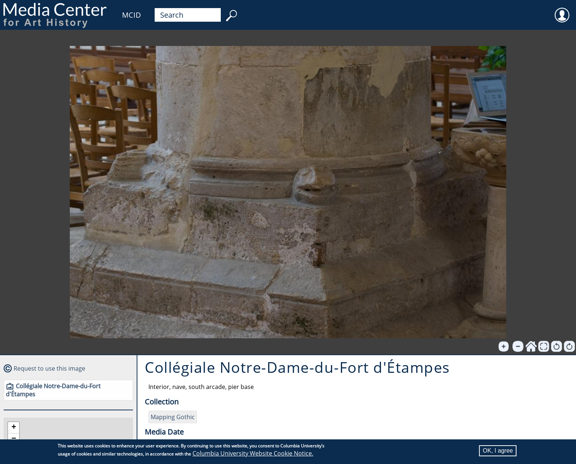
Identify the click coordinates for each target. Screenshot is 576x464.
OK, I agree (498, 450)
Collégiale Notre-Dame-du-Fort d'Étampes (53, 390)
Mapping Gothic (173, 417)
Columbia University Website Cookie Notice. (252, 453)
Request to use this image (49, 368)
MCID (131, 15)
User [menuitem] (562, 10)
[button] (13, 427)
